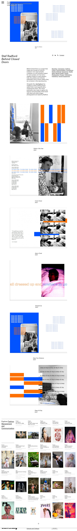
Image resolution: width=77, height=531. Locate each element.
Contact (62, 55)
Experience (65, 71)
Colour (54, 70)
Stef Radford (9, 56)
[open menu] (3, 2)
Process (62, 75)
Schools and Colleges (33, 528)
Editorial (58, 71)
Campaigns (61, 68)
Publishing (55, 76)
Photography (55, 75)
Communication (60, 70)
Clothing (67, 68)
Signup (54, 528)
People (66, 73)
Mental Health (59, 73)
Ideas (53, 73)
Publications (68, 75)
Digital (54, 71)
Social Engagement (64, 76)
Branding (54, 68)
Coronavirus (69, 70)
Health (71, 71)
